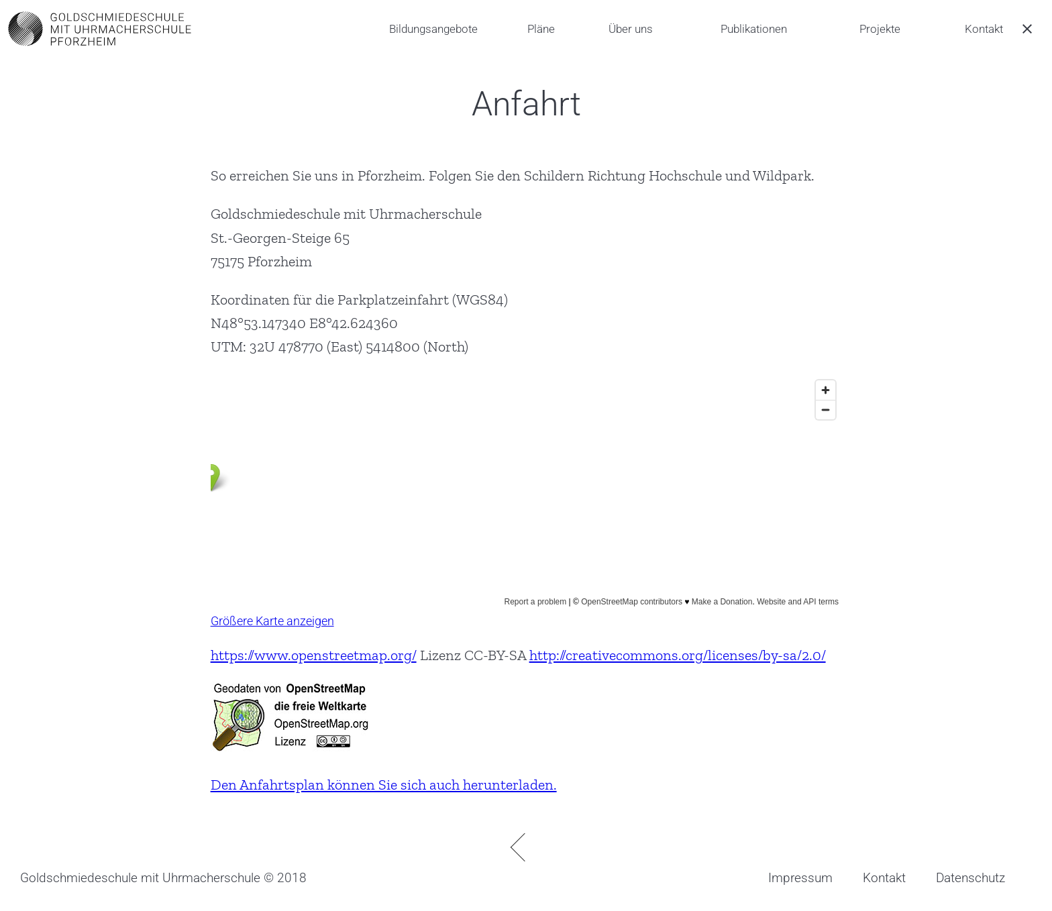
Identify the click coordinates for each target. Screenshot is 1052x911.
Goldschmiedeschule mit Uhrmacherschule (140, 878)
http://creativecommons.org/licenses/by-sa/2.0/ (677, 655)
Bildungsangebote (433, 29)
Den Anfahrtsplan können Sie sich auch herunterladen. (384, 784)
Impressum (800, 878)
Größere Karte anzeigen (272, 621)
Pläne (541, 29)
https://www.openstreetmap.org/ (314, 655)
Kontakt (984, 29)
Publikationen (754, 29)
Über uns (631, 29)
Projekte (879, 29)
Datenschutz (970, 878)
